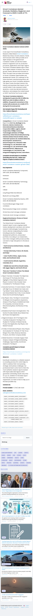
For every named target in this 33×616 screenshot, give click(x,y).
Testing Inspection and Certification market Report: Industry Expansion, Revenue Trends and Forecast (16, 542)
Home (10, 15)
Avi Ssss (4, 521)
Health (16, 457)
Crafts (26, 452)
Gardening (10, 457)
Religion (9, 462)
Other (24, 460)
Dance (3, 455)
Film (14, 455)
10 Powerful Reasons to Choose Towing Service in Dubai (15, 568)
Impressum (16, 607)
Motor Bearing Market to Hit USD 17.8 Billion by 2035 (16, 516)
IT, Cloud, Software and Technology (18, 465)
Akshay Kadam (11, 18)
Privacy (11, 607)
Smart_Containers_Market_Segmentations (15, 415)
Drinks (9, 455)
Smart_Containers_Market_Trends (13, 421)
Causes (20, 452)
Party (3, 462)
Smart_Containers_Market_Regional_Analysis (16, 412)
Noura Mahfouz (6, 599)
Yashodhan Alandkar (7, 547)
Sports (22, 462)
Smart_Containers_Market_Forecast (14, 406)
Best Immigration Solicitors (8, 496)
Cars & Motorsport (7, 452)
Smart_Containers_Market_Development (15, 396)
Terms (6, 607)
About (2, 607)
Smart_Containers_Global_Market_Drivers (15, 399)
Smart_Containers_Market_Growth (13, 408)
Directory (3, 608)
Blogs (4, 15)
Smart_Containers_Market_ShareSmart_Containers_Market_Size (16, 418)
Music (10, 460)
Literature (4, 460)
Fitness (19, 455)
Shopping (15, 462)
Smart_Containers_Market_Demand (13, 403)
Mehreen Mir (5, 574)
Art (15, 452)
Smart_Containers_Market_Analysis (13, 401)
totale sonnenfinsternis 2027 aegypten (13, 595)
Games (3, 457)
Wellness (4, 465)
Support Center (25, 607)
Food (24, 455)
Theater (28, 462)
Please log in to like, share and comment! (12, 427)
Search (27, 437)
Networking (18, 460)
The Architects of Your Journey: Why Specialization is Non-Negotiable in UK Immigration (16, 490)
